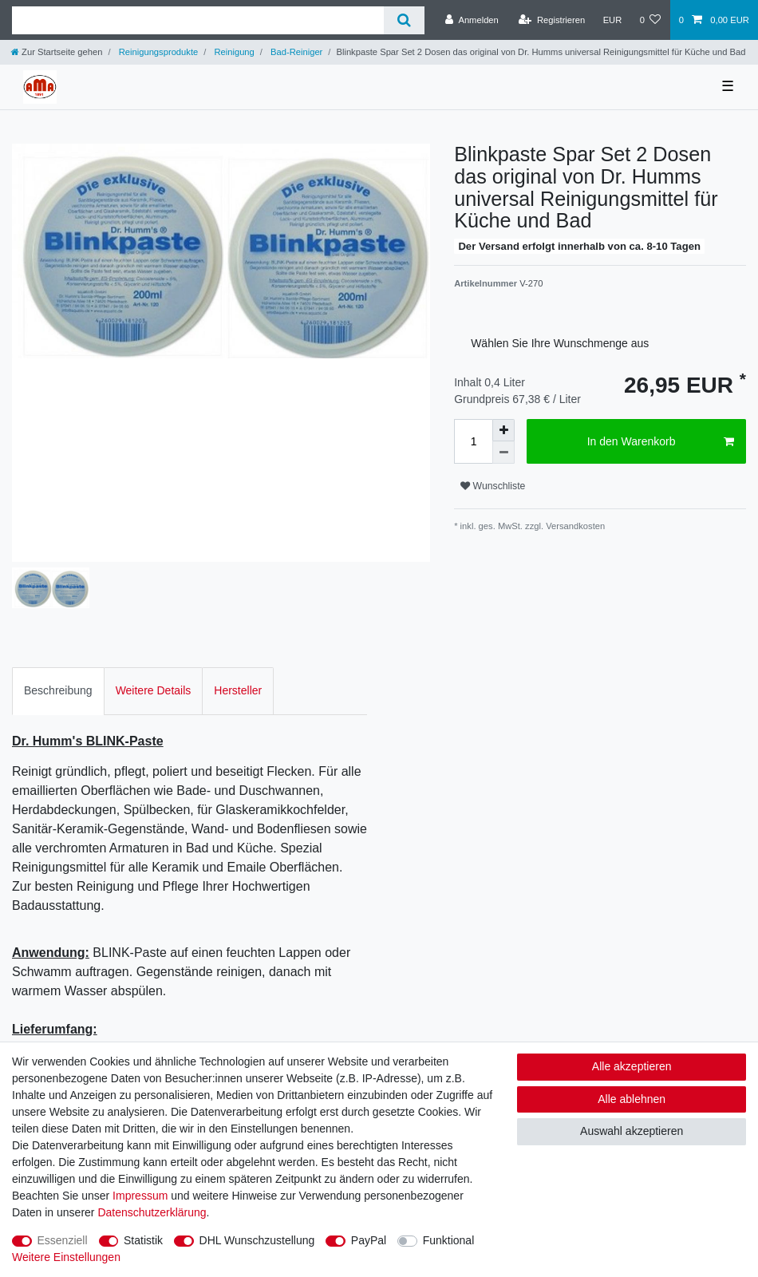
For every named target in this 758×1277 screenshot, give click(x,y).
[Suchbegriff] (198, 20)
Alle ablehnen (631, 1099)
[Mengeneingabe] (473, 441)
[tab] (58, 690)
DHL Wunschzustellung (257, 1240)
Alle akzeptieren (632, 1066)
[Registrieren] (552, 20)
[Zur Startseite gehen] (56, 52)
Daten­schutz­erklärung (151, 1212)
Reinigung (233, 52)
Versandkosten (574, 526)
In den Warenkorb (660, 442)
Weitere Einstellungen (66, 1257)
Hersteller (238, 690)
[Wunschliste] (649, 20)
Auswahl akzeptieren (631, 1131)
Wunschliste (492, 486)
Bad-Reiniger (295, 52)
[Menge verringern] (503, 452)
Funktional (449, 1240)
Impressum (140, 1195)
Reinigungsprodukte (157, 52)
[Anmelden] (471, 20)
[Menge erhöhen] (503, 430)
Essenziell (63, 1240)
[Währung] (612, 20)
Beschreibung (58, 690)
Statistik (143, 1240)
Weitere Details (153, 690)
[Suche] (404, 20)
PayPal (368, 1240)
